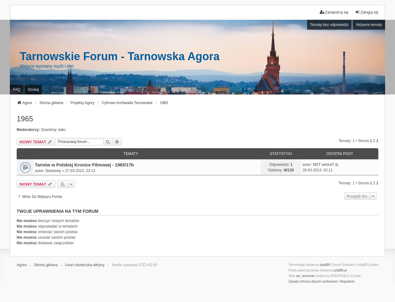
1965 (25, 119)
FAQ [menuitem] (16, 89)
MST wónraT (323, 164)
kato (61, 130)
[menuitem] (312, 281)
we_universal (305, 276)
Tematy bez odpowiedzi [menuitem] (329, 25)
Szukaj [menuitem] (33, 89)
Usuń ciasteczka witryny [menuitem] (85, 265)
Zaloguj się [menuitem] (366, 12)
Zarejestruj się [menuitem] (334, 12)
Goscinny (48, 130)
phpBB (324, 264)
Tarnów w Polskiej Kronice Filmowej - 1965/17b (84, 164)
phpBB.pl (340, 270)
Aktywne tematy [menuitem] (369, 25)
